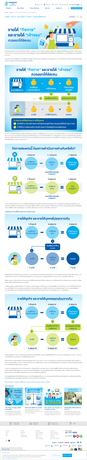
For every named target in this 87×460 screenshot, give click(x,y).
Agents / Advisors (40, 434)
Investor (55, 5)
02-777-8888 (71, 432)
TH (81, 4)
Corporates (38, 431)
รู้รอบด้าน (11, 12)
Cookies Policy (39, 438)
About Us (8, 431)
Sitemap (37, 436)
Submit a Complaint (55, 434)
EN (9, 441)
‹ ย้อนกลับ (72, 17)
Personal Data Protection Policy (25, 436)
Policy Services (34, 8)
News (7, 436)
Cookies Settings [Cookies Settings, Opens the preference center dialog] (56, 455)
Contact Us (59, 8)
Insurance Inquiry (55, 432)
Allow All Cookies (67, 455)
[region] (43, 455)
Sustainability (64, 5)
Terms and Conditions (56, 439)
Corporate (47, 5)
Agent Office (53, 438)
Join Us (47, 8)
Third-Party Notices (40, 439)
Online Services (76, 8)
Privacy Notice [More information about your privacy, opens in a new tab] (13, 458)
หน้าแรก (6, 12)
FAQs (7, 434)
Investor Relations (40, 432)
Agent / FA (38, 5)
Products (8, 8)
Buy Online (20, 8)
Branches (53, 436)
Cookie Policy (5, 458)
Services (23, 434)
